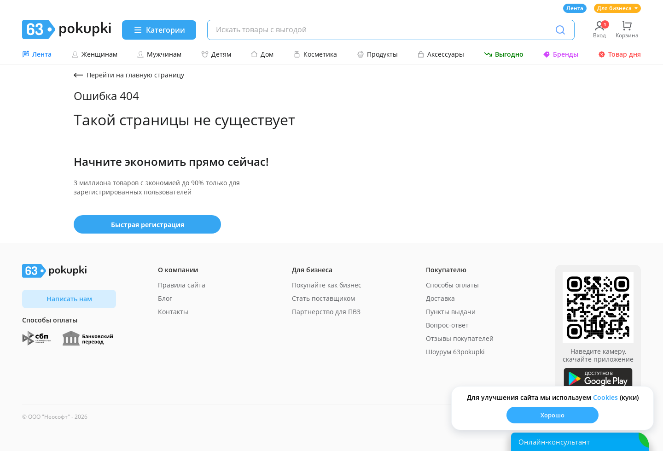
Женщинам (94, 54)
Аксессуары (440, 54)
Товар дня (619, 54)
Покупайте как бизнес (326, 285)
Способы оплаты (452, 285)
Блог (165, 298)
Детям (216, 54)
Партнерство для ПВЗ (326, 311)
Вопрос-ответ (447, 325)
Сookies (605, 397)
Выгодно (503, 54)
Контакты (173, 311)
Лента (574, 8)
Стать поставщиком (323, 298)
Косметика (315, 54)
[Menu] (159, 30)
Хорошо (552, 415)
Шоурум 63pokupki (455, 351)
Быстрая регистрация (147, 224)
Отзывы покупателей (460, 338)
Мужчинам (159, 54)
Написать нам (69, 298)
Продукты (377, 54)
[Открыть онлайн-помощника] (580, 442)
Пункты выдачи (451, 311)
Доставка (440, 298)
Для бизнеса (617, 8)
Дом (261, 54)
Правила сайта (181, 285)
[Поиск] (560, 30)
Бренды (560, 54)
